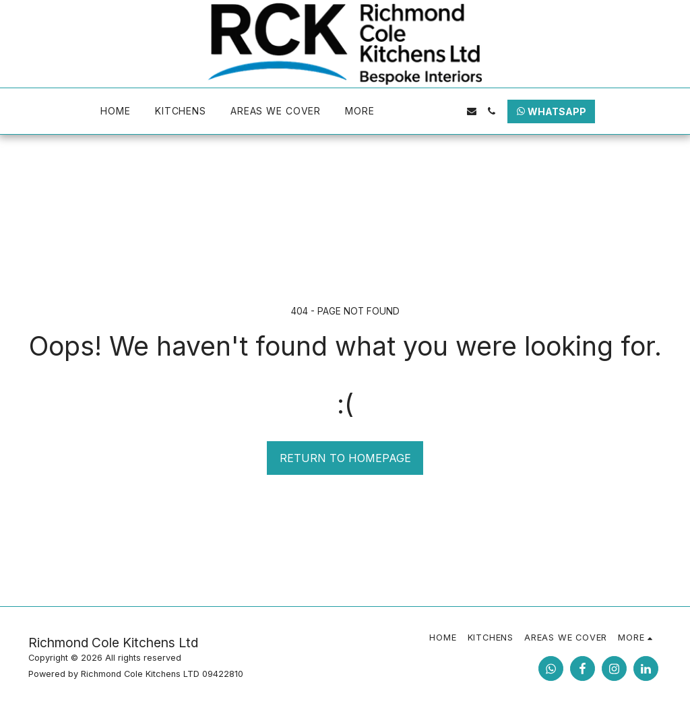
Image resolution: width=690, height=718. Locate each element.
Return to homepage (345, 458)
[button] (411, 111)
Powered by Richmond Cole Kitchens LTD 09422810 (135, 674)
